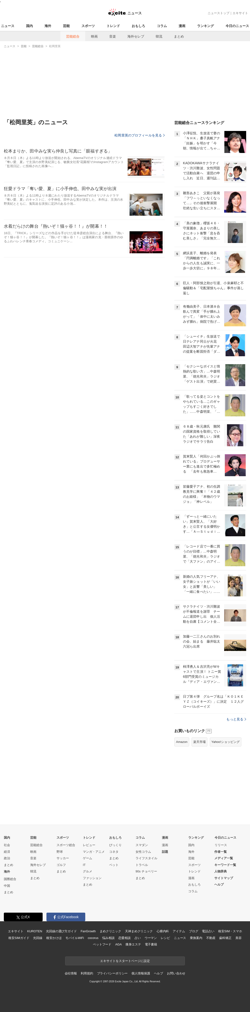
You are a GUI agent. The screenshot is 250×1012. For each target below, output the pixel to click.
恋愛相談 (124, 938)
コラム (162, 26)
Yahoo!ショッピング (225, 742)
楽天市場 (199, 742)
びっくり (115, 845)
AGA (118, 944)
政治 (7, 858)
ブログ (193, 931)
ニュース (7, 26)
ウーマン (151, 938)
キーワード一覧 (225, 865)
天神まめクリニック (139, 931)
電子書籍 (151, 944)
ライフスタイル (146, 858)
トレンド (113, 26)
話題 (165, 852)
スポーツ (88, 26)
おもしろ (138, 26)
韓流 (159, 36)
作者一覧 (220, 852)
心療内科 (163, 931)
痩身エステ (133, 944)
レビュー (89, 845)
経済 (7, 852)
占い (138, 938)
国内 (29, 26)
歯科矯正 (225, 938)
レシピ (165, 938)
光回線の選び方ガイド (61, 931)
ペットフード (102, 944)
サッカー (63, 858)
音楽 (112, 36)
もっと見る (236, 719)
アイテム (179, 931)
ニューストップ (218, 13)
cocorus (93, 938)
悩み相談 (108, 938)
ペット (114, 865)
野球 (60, 852)
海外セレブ (135, 36)
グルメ (87, 871)
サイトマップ (223, 878)
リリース (221, 845)
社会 (7, 845)
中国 (7, 886)
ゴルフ (61, 865)
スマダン (142, 845)
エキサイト (240, 13)
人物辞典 (220, 871)
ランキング (205, 26)
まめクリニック (110, 931)
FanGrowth (88, 931)
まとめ (179, 36)
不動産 (211, 938)
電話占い (208, 931)
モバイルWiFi (74, 938)
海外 (48, 26)
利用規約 (87, 973)
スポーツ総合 (66, 845)
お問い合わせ (176, 973)
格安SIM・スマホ (230, 931)
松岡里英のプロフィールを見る (139, 135)
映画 (94, 36)
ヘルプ (219, 884)
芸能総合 (73, 36)
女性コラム (143, 852)
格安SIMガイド (18, 938)
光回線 (37, 938)
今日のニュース (237, 26)
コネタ (114, 852)
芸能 (66, 26)
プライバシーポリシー (112, 973)
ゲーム (87, 858)
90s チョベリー (146, 871)
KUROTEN (34, 931)
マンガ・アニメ (94, 852)
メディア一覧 (223, 858)
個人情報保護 (140, 973)
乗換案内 (196, 938)
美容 (238, 938)
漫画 (182, 26)
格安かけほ (54, 938)
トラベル (142, 865)
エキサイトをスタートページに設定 (125, 961)
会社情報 (71, 973)
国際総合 (10, 879)
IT (84, 865)
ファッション (92, 878)
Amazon (182, 742)
